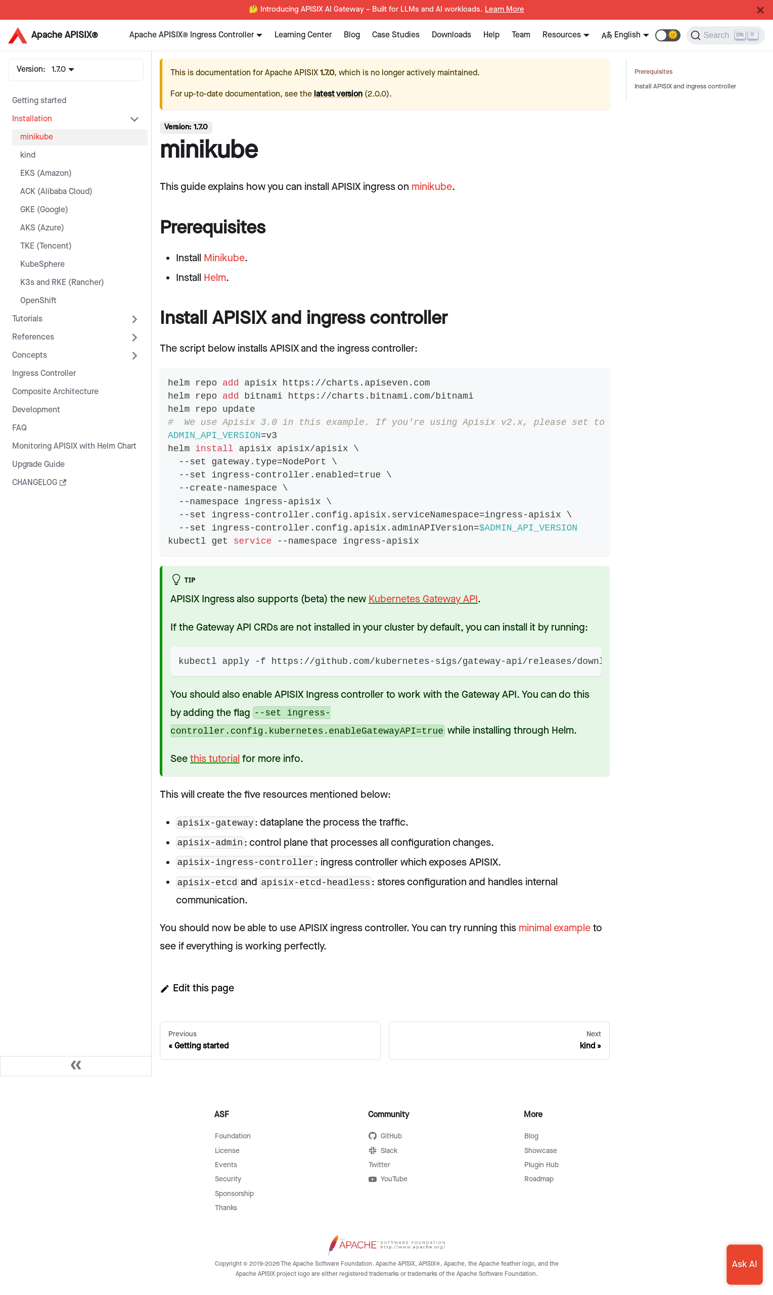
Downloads (451, 35)
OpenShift (38, 301)
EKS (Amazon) (46, 173)
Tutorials (27, 319)
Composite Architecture (55, 392)
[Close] (760, 10)
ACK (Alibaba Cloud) (56, 192)
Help (491, 35)
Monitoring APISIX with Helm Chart (74, 446)
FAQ (19, 428)
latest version (338, 94)
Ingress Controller (44, 373)
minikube (36, 137)
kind (27, 155)
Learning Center (303, 35)
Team (521, 35)
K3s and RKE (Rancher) (62, 282)
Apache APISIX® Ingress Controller (191, 35)
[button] (667, 35)
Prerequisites (653, 72)
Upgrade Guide (38, 464)
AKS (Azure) (42, 228)
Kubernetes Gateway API (423, 599)
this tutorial (215, 759)
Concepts (29, 355)
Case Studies (396, 35)
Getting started (39, 101)
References (33, 337)
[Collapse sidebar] (76, 1066)
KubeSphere (42, 264)
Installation (32, 119)
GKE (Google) (44, 210)
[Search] (726, 35)
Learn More (504, 9)
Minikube (224, 258)
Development (36, 410)
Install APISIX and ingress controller (685, 86)
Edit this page (197, 988)
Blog (352, 35)
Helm (215, 278)
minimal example (554, 928)
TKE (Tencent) (46, 246)
